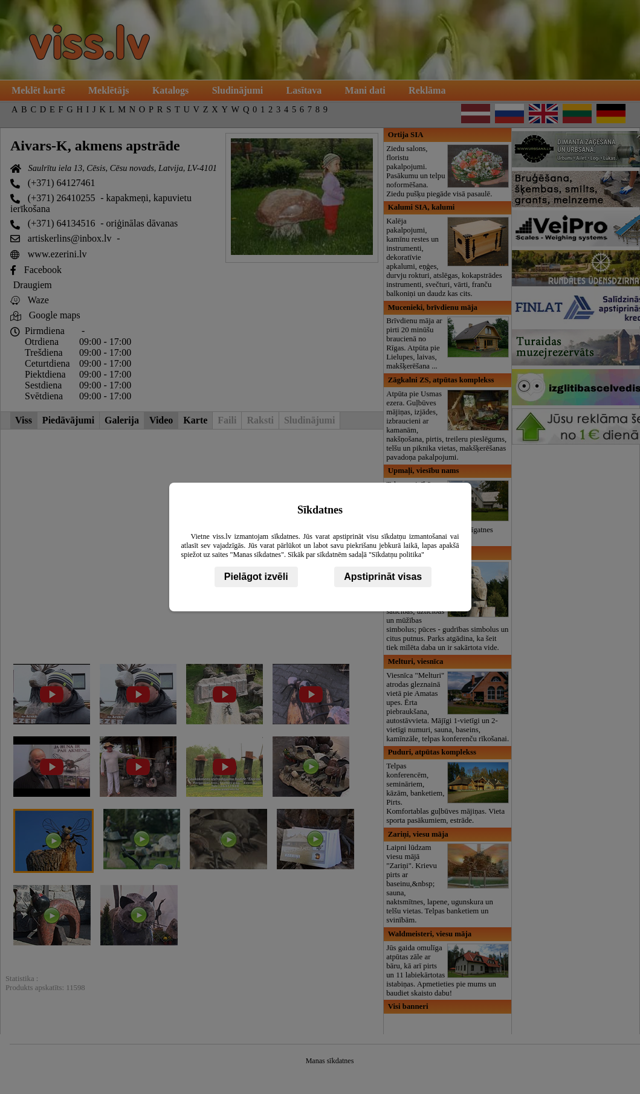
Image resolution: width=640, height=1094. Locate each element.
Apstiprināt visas (383, 576)
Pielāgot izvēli (256, 576)
